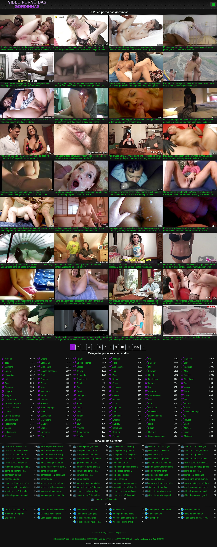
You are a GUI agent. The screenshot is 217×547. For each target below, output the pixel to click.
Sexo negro (10, 518)
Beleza (80, 371)
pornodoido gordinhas (158, 475)
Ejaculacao (189, 379)
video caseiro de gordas (51, 491)
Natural (115, 379)
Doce (186, 391)
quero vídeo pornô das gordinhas (89, 487)
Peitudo (80, 359)
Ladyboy (116, 424)
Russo (187, 407)
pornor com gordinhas (194, 475)
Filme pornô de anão (193, 514)
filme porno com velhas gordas (53, 454)
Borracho (9, 367)
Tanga (79, 412)
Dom (114, 403)
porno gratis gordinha (122, 471)
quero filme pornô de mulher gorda (196, 479)
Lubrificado (153, 412)
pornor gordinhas (156, 479)
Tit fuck (151, 420)
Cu (149, 359)
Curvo (79, 399)
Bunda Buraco (11, 420)
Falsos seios (10, 432)
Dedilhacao (153, 379)
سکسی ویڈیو (134, 539)
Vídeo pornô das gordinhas (27, 4)
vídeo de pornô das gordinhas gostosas (196, 495)
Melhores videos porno (51, 514)
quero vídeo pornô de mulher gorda (125, 487)
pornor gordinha (119, 479)
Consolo (44, 399)
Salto (114, 412)
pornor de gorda (12, 479)
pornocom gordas (13, 475)
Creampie (45, 432)
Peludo (80, 383)
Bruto (79, 420)
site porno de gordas (157, 487)
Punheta (116, 399)
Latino (79, 407)
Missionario (46, 367)
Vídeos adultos (155, 514)
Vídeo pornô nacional (86, 518)
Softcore (44, 403)
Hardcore (188, 359)
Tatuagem (81, 395)
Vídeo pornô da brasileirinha (196, 518)
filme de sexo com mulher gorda (17, 450)
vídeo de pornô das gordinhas (160, 495)
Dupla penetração (192, 412)
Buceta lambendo (48, 371)
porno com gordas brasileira (125, 467)
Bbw (79, 424)
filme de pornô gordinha (87, 446)
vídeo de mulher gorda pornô (125, 491)
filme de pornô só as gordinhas (160, 446)
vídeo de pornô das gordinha (125, 495)
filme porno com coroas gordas (160, 450)
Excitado (152, 371)
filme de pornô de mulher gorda (53, 446)
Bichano (116, 359)
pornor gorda (46, 479)
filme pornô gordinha (193, 454)
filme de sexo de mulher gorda (53, 450)
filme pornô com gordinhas (196, 450)
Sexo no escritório (156, 436)
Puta (114, 375)
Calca (115, 383)
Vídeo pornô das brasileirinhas (53, 510)
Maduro (44, 424)
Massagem (46, 420)
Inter (43, 387)
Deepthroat (82, 379)
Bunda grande (83, 432)
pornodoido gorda (85, 475)
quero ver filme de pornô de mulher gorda (17, 483)
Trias (114, 363)
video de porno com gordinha (196, 491)
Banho (44, 428)
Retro (150, 424)
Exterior (80, 391)
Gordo (8, 412)
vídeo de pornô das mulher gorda (107, 499)
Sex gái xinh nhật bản (108, 539)
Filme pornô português (87, 514)
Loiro (186, 363)
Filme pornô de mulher (87, 510)
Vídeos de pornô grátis (122, 522)
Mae (150, 399)
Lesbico (151, 383)
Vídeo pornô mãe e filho (123, 514)
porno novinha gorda (157, 471)
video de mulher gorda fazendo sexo (89, 491)
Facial (43, 395)
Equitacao (45, 363)
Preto (43, 383)
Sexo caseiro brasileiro (51, 518)
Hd (6, 379)
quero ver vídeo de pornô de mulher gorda (160, 483)
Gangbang (117, 428)
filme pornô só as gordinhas (17, 459)
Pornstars (116, 387)
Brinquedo (81, 375)
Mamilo (187, 428)
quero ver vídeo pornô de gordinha (17, 487)
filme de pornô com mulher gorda (17, 446)
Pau (6, 383)
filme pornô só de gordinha (89, 459)
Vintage (80, 416)
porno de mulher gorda (15, 471)
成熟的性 (160, 539)
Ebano (80, 403)
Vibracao (188, 403)
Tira (78, 387)
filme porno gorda (156, 454)
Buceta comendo (12, 416)
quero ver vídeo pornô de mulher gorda (53, 487)
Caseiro (115, 395)
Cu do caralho (154, 395)
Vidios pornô (154, 518)
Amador (44, 379)
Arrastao (80, 428)
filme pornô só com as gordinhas (53, 459)
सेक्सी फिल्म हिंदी (123, 539)
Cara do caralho (12, 407)
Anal (43, 375)
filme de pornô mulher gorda (125, 446)
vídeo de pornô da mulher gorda (89, 495)
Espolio (80, 367)
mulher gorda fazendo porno (160, 463)
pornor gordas (83, 479)
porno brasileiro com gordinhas (53, 467)
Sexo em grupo (47, 407)
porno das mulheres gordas (196, 467)
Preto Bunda (10, 424)
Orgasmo (116, 407)
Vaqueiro (188, 367)
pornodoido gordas (120, 475)
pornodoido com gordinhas (53, 475)
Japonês (9, 387)
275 (136, 347)
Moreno (8, 359)
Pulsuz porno (58, 539)
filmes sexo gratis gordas (52, 463)
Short (186, 424)
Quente (151, 375)
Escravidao (46, 416)
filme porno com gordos (15, 454)
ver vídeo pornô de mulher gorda (17, 491)
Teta (7, 363)
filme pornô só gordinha (158, 459)
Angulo (187, 387)
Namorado (45, 391)
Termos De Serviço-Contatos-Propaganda (108, 533)
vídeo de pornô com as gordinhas (160, 491)
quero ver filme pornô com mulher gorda (53, 483)
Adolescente (118, 367)
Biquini (151, 428)
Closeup (152, 391)
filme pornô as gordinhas (123, 450)
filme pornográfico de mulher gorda (196, 459)
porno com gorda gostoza (88, 467)
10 (122, 347)
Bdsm (43, 412)
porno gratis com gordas (87, 471)
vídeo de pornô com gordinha (17, 495)
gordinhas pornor (120, 463)
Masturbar (9, 375)
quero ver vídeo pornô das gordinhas (196, 483)
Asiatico (187, 375)
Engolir (80, 436)
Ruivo (115, 391)
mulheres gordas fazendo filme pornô (17, 467)
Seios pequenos (84, 363)
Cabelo (8, 428)
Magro (8, 395)
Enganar (116, 420)
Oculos (8, 436)
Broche (44, 359)
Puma (43, 436)
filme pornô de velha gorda (124, 454)
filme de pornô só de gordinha (196, 446)
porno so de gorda (192, 471)
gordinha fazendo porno (87, 463)
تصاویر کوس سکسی (148, 539)
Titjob (186, 432)
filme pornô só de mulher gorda (125, 459)
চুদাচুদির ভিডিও (92, 539)
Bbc (150, 387)
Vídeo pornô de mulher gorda (89, 522)
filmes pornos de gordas (16, 463)
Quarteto (152, 432)
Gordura (116, 432)
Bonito (8, 371)
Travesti (187, 420)
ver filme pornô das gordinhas (196, 487)
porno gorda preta (49, 471)
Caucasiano (10, 399)
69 (185, 416)
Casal (186, 395)
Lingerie (8, 391)
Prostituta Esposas (13, 403)
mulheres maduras (192, 510)
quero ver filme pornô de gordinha (89, 483)
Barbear (151, 363)
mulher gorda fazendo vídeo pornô (196, 463)
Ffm (150, 403)
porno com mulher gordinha (160, 467)
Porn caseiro (118, 510)
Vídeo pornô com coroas (16, 510)
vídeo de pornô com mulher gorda (53, 495)
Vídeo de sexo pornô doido (124, 518)
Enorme (116, 436)
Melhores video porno (14, 514)
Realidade (152, 407)
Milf (149, 367)
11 (129, 347)
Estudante (117, 416)
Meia (186, 371)
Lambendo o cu (155, 416)
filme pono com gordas (87, 450)
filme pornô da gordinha (87, 454)
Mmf (186, 399)
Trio (114, 371)
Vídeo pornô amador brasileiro (160, 510)
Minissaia (188, 436)
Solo (186, 383)
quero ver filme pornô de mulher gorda (125, 483)
